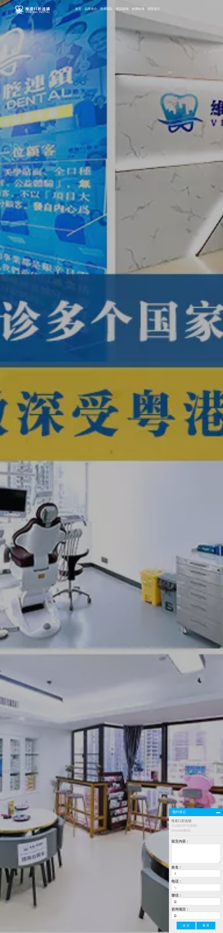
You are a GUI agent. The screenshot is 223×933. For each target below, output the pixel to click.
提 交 (186, 925)
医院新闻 (122, 9)
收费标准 (138, 9)
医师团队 (106, 9)
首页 (78, 9)
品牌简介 (90, 9)
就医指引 (154, 9)
